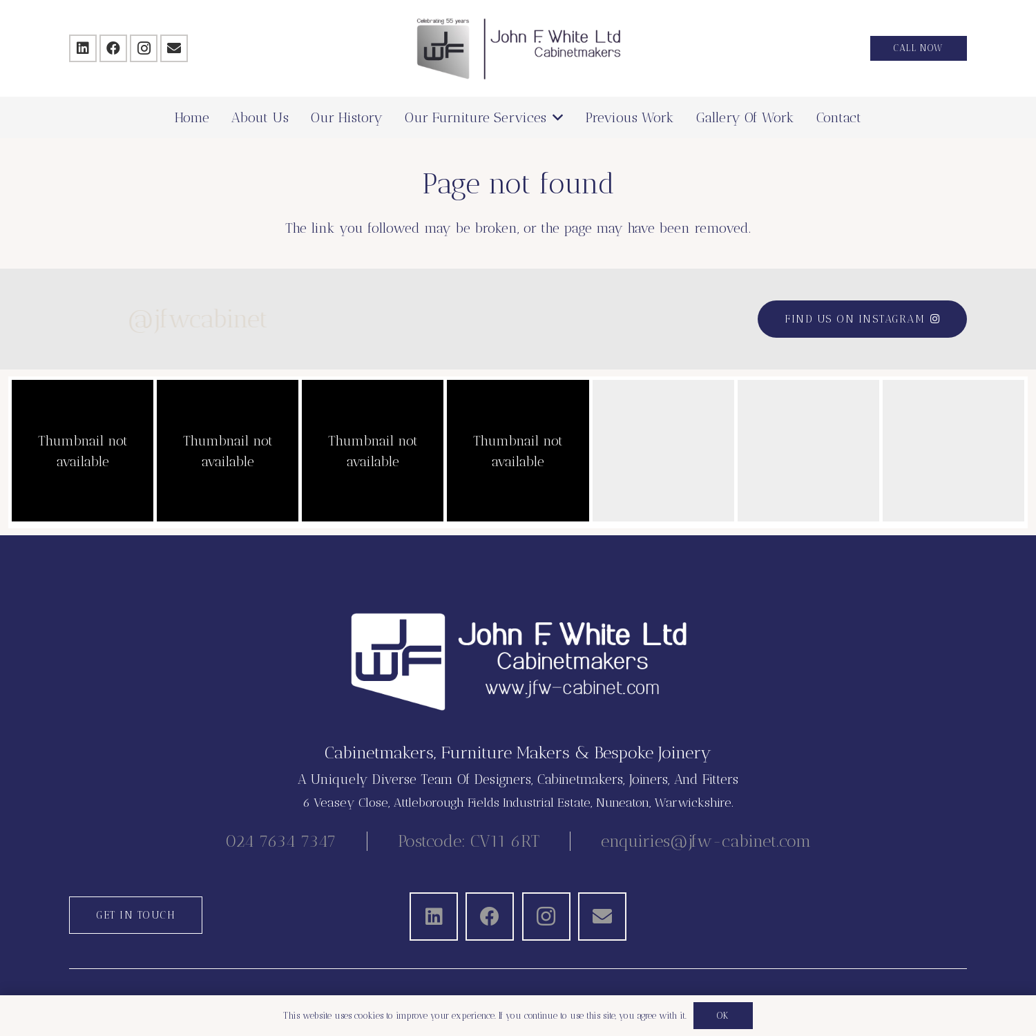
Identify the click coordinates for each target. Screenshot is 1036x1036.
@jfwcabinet (139, 319)
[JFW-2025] (518, 48)
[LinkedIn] (83, 48)
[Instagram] (143, 48)
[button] (555, 117)
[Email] (174, 48)
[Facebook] (113, 48)
